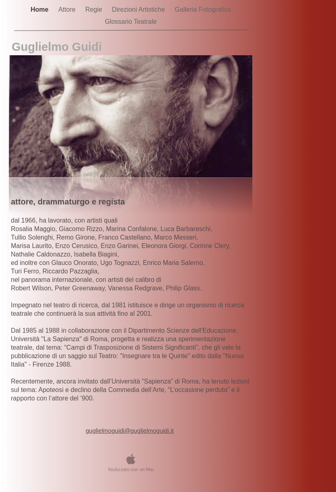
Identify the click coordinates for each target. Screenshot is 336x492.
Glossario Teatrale (131, 21)
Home (40, 9)
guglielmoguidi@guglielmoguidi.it (130, 430)
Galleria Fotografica (203, 9)
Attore (67, 9)
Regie (94, 9)
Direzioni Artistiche (139, 9)
